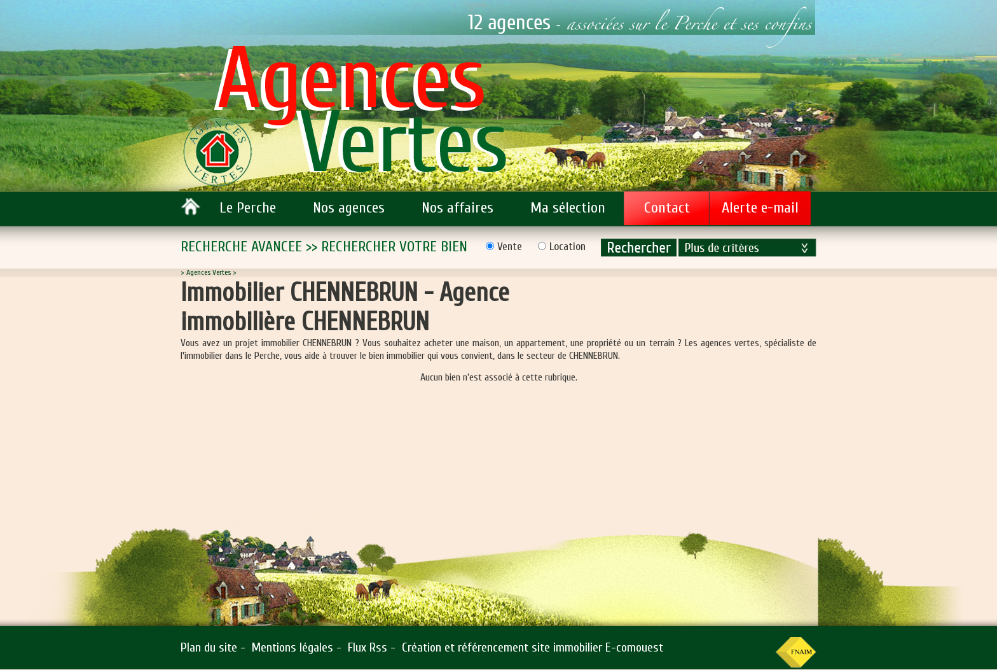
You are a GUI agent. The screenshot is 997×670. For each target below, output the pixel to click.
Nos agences (349, 207)
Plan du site (209, 647)
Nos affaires (457, 207)
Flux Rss (367, 647)
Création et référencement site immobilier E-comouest (532, 647)
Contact (667, 207)
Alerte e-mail (760, 207)
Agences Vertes (208, 272)
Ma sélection (567, 207)
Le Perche (247, 207)
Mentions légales (292, 647)
